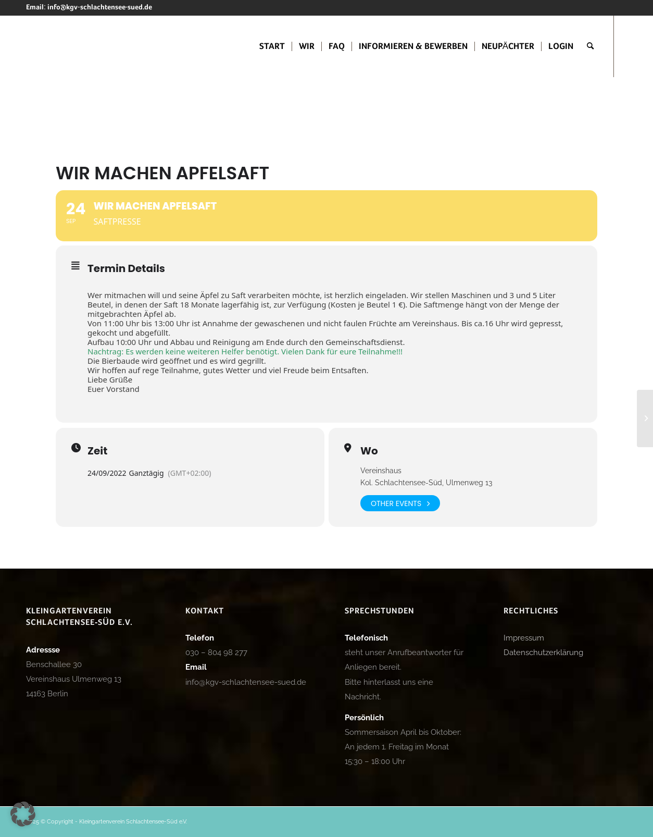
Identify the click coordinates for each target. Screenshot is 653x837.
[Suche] (590, 46)
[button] (23, 814)
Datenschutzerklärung (543, 652)
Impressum (524, 638)
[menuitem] (272, 46)
